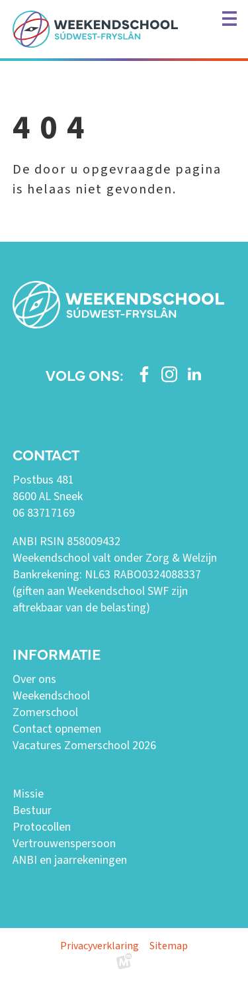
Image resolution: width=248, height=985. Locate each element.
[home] (95, 29)
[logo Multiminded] (124, 964)
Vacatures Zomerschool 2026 (84, 745)
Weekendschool (51, 696)
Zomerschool (45, 712)
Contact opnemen (57, 729)
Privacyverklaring (99, 946)
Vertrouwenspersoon (64, 843)
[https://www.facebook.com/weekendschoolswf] (144, 374)
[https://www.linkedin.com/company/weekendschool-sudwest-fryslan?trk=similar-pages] (194, 374)
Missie (28, 794)
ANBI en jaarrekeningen (70, 860)
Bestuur (32, 810)
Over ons (34, 679)
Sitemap (168, 946)
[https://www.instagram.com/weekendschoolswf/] (169, 374)
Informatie (57, 653)
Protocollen (42, 827)
